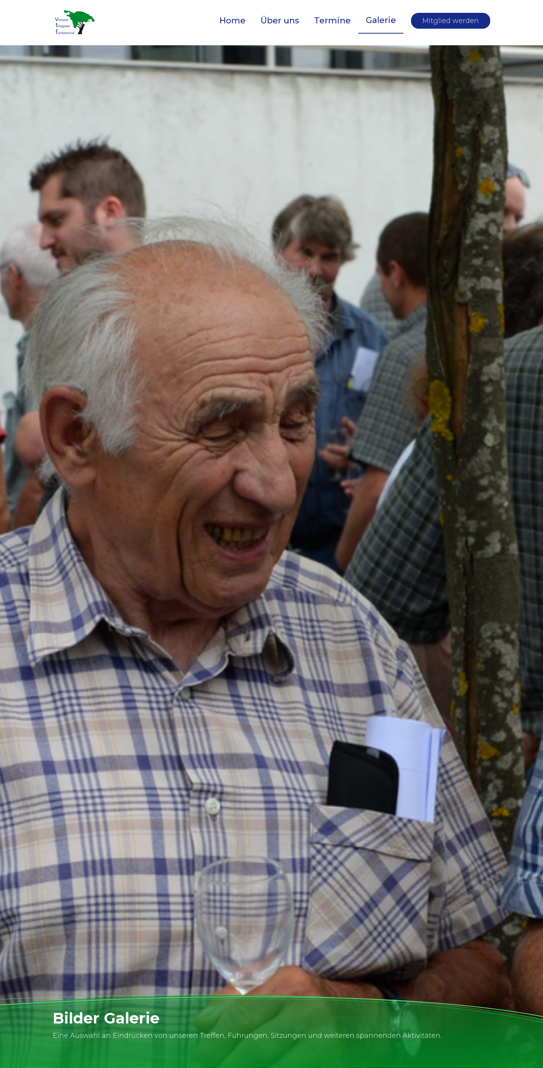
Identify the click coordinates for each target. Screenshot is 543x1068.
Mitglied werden (450, 21)
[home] (75, 23)
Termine (332, 20)
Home (232, 20)
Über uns (280, 20)
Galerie (381, 20)
